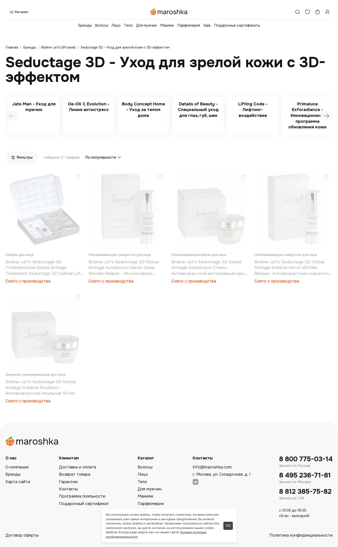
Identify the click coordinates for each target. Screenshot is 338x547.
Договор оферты (22, 535)
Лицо (116, 25)
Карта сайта (17, 481)
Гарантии (68, 481)
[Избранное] (307, 12)
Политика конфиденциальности (301, 535)
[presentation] (11, 116)
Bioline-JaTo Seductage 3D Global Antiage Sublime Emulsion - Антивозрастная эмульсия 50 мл (40, 387)
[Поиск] (297, 12)
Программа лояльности (82, 496)
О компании (17, 467)
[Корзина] (317, 12)
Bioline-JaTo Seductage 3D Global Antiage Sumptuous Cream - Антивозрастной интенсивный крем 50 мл (209, 268)
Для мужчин (146, 25)
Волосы (101, 25)
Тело (128, 25)
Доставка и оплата (77, 467)
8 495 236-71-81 (305, 475)
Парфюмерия (188, 25)
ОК (228, 525)
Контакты (68, 489)
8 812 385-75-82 (305, 491)
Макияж (167, 25)
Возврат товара (74, 474)
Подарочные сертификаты (237, 25)
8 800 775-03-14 (306, 459)
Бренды (85, 25)
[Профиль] (327, 12)
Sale (207, 25)
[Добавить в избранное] (77, 177)
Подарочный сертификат (84, 503)
